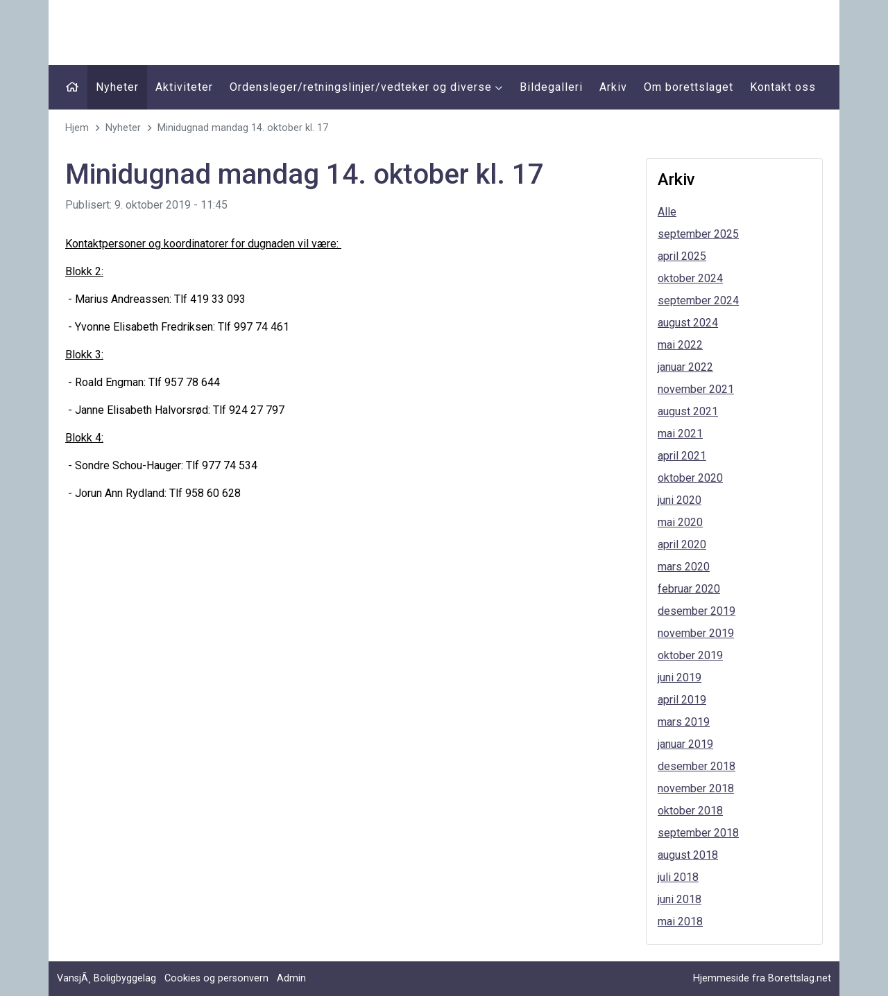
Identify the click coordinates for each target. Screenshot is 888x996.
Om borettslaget (688, 87)
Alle (667, 211)
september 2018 (698, 832)
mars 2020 (684, 566)
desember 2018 (696, 766)
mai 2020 (680, 522)
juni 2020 (679, 500)
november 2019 (696, 633)
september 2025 (698, 234)
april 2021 (682, 455)
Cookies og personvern (216, 978)
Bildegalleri (551, 87)
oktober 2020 (690, 477)
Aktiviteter (184, 87)
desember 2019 (696, 611)
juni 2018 (679, 899)
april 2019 (682, 699)
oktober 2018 (690, 810)
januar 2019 (685, 744)
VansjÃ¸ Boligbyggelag (106, 978)
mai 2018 (680, 921)
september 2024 (698, 300)
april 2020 (682, 544)
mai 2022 (680, 344)
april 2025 (682, 256)
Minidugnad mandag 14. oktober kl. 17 (242, 128)
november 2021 (696, 389)
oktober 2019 (690, 655)
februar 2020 (689, 588)
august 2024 (688, 322)
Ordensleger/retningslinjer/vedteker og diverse (366, 87)
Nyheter (117, 87)
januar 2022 (685, 367)
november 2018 (696, 788)
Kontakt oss (783, 87)
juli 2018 (678, 877)
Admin (291, 978)
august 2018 (688, 855)
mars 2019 (684, 721)
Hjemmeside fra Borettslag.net (762, 978)
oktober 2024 (690, 278)
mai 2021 (680, 433)
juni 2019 (679, 677)
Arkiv (613, 87)
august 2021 (688, 411)
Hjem (77, 128)
